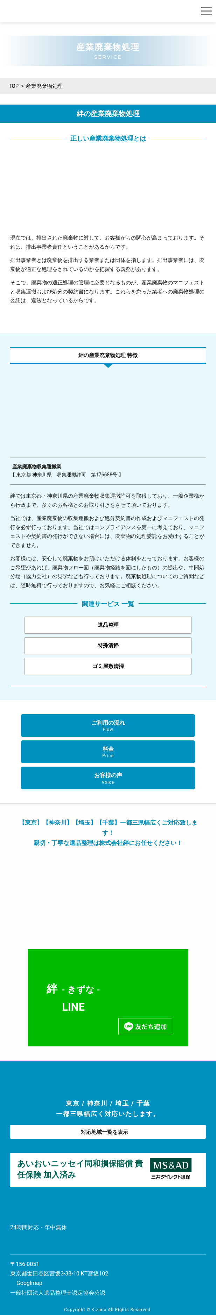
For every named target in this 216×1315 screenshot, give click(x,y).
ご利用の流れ (108, 726)
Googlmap (29, 1283)
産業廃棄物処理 (44, 86)
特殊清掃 (108, 645)
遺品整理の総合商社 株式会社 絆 (26, 11)
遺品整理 (108, 625)
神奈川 (97, 1103)
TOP (14, 86)
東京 (73, 1103)
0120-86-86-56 (177, 11)
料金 (108, 752)
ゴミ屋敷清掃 (108, 666)
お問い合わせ (31, 1245)
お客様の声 (108, 778)
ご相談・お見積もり (191, 11)
